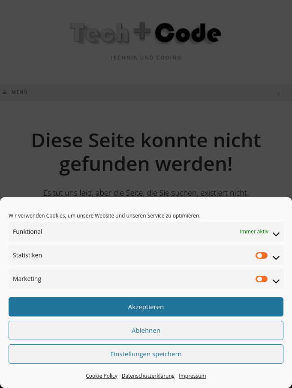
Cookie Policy (101, 375)
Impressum (192, 375)
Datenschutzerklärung (148, 375)
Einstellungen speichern (146, 353)
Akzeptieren (146, 306)
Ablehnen (146, 330)
